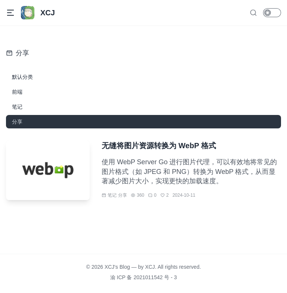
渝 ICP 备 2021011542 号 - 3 (143, 277)
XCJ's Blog (117, 267)
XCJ (150, 267)
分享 (122, 195)
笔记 (112, 195)
